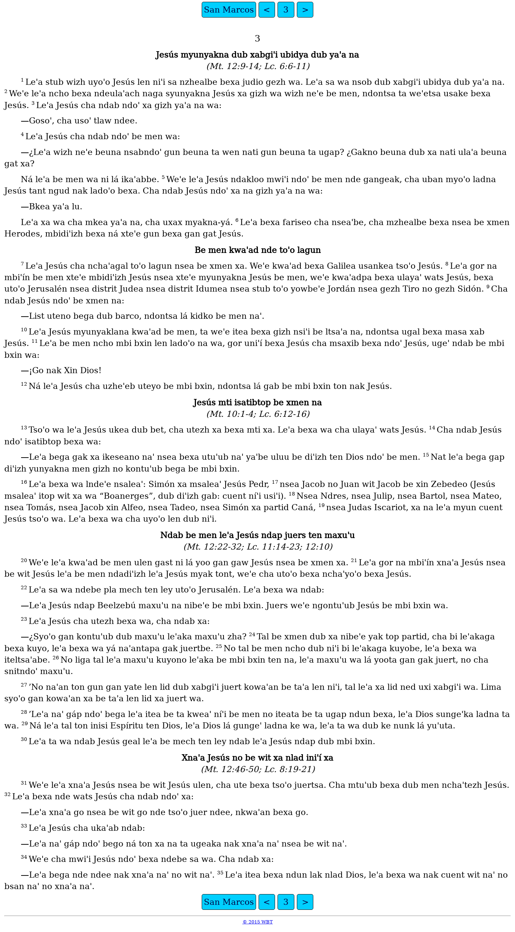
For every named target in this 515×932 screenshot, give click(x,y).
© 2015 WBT (257, 921)
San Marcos (229, 9)
